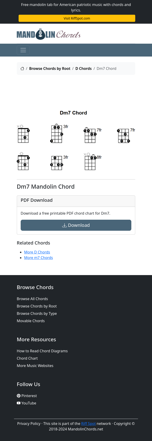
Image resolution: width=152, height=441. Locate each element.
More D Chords (37, 252)
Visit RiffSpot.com (77, 18)
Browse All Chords (32, 298)
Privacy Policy (28, 423)
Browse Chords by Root (49, 68)
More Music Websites (35, 365)
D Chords (83, 68)
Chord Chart (27, 358)
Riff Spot (88, 423)
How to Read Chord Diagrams (42, 350)
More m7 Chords (38, 257)
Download (76, 225)
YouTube (26, 403)
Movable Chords (31, 320)
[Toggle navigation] (23, 50)
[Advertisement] (76, 90)
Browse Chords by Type (37, 313)
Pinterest (27, 395)
